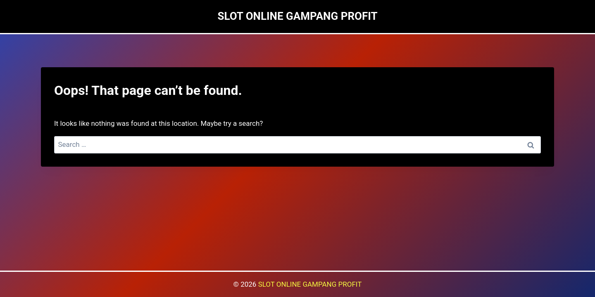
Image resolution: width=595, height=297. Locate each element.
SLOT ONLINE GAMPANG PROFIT (310, 284)
